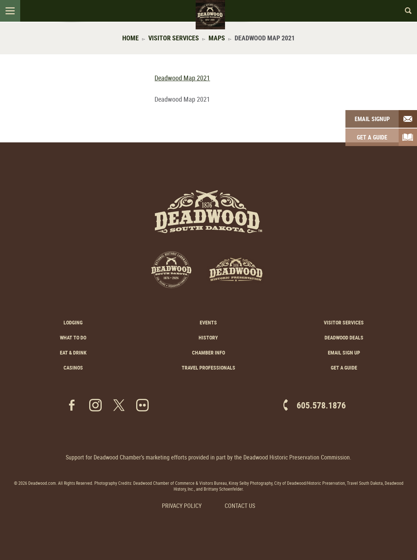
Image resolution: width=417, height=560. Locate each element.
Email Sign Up (344, 352)
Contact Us (240, 506)
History (208, 337)
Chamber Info (208, 352)
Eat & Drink (73, 352)
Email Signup (372, 119)
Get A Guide (372, 137)
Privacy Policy (182, 506)
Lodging (73, 322)
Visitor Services (173, 37)
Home (130, 37)
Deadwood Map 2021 (182, 77)
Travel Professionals (208, 367)
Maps (216, 37)
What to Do (73, 337)
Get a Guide (344, 367)
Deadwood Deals (343, 337)
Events (208, 322)
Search (404, 11)
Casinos (73, 367)
